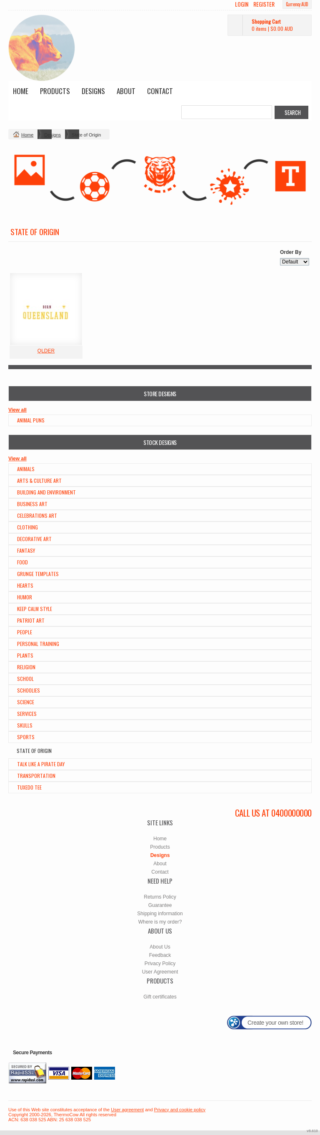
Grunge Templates (38, 573)
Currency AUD (297, 4)
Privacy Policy (160, 963)
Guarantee (160, 905)
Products (55, 91)
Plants (25, 655)
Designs (93, 91)
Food (22, 562)
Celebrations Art (37, 515)
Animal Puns (31, 420)
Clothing (27, 527)
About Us (160, 947)
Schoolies (28, 690)
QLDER (46, 351)
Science (25, 701)
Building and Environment (46, 492)
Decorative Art (34, 538)
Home (20, 91)
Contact (160, 91)
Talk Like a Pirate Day (41, 763)
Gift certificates (159, 997)
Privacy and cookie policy (180, 1109)
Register (264, 4)
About (126, 91)
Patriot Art (31, 620)
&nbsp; (46, 309)
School (25, 678)
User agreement (127, 1109)
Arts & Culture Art (39, 480)
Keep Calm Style (34, 608)
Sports (26, 736)
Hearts (25, 585)
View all (17, 410)
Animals (26, 468)
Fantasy (26, 550)
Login (241, 4)
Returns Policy (160, 897)
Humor (24, 597)
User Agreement (160, 972)
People (24, 632)
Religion (26, 667)
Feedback (160, 955)
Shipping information (159, 913)
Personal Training (38, 643)
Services (27, 713)
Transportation (36, 775)
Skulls (24, 725)
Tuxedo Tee (29, 787)
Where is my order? (160, 922)
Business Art (32, 503)
